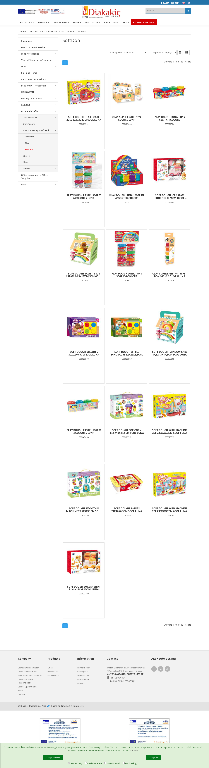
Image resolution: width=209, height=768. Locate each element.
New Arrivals (53, 675)
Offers (24, 66)
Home (23, 31)
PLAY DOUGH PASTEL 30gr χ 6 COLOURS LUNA (84, 196)
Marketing (130, 763)
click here (133, 750)
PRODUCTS (27, 22)
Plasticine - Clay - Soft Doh (61, 31)
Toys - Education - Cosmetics (36, 60)
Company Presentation (28, 667)
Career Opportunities (28, 686)
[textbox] (165, 11)
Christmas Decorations (33, 79)
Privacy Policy (83, 667)
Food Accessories (30, 53)
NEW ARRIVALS (61, 22)
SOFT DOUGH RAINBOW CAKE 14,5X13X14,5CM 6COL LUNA (169, 353)
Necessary (75, 763)
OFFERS (77, 22)
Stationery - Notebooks (33, 85)
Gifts (23, 184)
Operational (112, 763)
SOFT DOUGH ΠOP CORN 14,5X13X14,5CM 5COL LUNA (127, 431)
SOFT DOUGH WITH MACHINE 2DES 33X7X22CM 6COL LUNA (169, 431)
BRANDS (43, 22)
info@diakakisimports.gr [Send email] (121, 681)
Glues (25, 162)
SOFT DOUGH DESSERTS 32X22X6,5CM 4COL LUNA (84, 353)
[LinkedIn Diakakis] (161, 669)
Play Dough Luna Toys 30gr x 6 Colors (126, 275)
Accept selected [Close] (53, 757)
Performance (93, 763)
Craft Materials (30, 117)
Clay (27, 143)
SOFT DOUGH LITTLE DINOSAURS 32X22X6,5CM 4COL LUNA (126, 353)
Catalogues (111, 22)
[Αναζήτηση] (188, 11)
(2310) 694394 (116, 677)
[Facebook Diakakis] (154, 669)
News (126, 22)
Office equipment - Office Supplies (34, 177)
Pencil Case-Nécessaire (33, 47)
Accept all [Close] (153, 757)
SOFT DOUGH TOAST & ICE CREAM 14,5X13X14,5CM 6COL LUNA (84, 275)
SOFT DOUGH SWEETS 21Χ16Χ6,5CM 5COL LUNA (126, 510)
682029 (131, 674)
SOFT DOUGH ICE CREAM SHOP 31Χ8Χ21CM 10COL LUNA (170, 196)
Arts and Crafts (37, 31)
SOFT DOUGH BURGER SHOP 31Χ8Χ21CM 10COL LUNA (83, 588)
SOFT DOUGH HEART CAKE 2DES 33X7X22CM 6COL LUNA (83, 118)
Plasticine (29, 136)
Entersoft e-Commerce (72, 705)
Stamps (26, 168)
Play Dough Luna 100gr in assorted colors (126, 196)
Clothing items (29, 72)
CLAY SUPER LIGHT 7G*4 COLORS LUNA (126, 118)
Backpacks (26, 41)
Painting (25, 104)
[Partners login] (171, 3)
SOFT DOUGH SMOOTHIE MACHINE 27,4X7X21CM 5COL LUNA (83, 510)
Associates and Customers (30, 675)
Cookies (81, 683)
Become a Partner (143, 22)
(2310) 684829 (117, 674)
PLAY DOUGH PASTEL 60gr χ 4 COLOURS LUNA (84, 431)
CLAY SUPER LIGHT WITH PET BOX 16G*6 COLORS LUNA (169, 275)
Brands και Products (27, 671)
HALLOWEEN (27, 92)
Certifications (83, 679)
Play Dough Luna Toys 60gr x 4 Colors (169, 118)
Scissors (26, 155)
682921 (140, 674)
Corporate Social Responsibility (25, 681)
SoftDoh (29, 149)
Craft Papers (29, 124)
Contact (21, 694)
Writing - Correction (31, 98)
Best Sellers (92, 22)
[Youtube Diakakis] (167, 669)
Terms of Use (83, 675)
